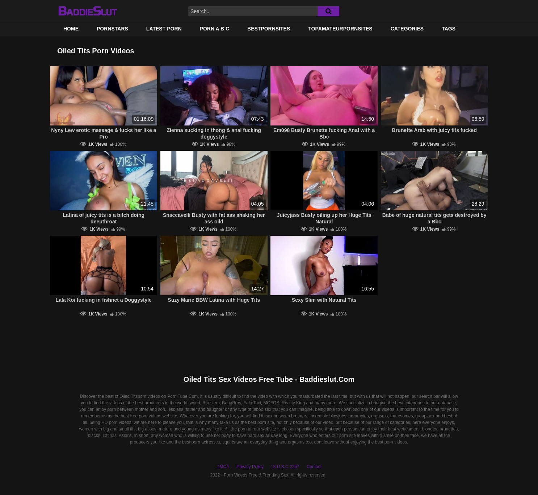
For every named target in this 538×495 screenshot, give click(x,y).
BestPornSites (268, 29)
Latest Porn (164, 29)
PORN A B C (214, 29)
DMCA (223, 466)
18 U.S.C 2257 (285, 466)
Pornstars (112, 29)
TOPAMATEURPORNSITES (340, 29)
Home (71, 29)
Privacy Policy (250, 466)
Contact (314, 466)
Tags (448, 29)
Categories (407, 29)
